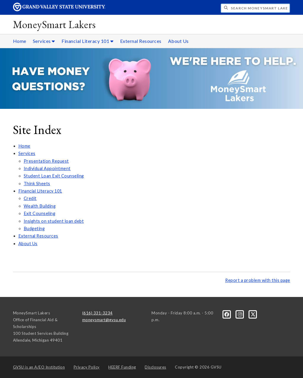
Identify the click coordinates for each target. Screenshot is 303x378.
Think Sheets (37, 183)
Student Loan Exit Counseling (54, 175)
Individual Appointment (47, 168)
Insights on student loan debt (54, 221)
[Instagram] (240, 314)
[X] (253, 314)
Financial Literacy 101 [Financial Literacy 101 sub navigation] (87, 41)
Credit (30, 198)
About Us (178, 41)
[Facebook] (227, 314)
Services (27, 153)
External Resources (141, 41)
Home (19, 41)
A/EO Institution (39, 367)
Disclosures (155, 367)
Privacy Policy (87, 367)
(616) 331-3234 (97, 313)
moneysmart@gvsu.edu (104, 319)
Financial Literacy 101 (40, 190)
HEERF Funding (122, 367)
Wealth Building (40, 206)
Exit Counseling (40, 213)
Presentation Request (46, 161)
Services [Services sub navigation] (44, 41)
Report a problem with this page (257, 280)
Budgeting (34, 228)
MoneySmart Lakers (54, 24)
